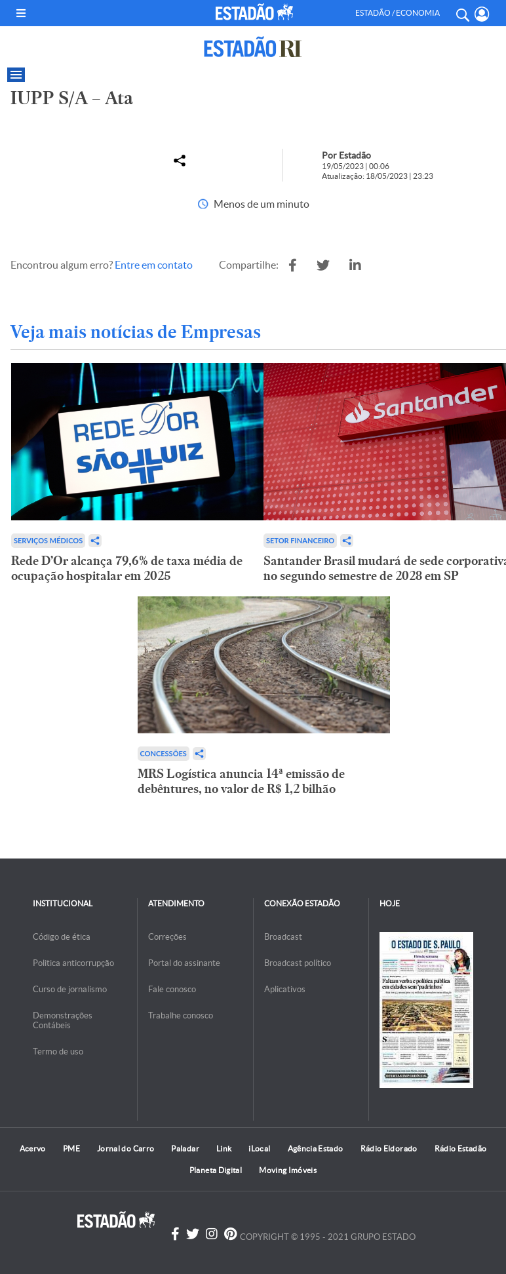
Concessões (163, 753)
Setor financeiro (300, 540)
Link (223, 1148)
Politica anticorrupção (73, 963)
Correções (167, 937)
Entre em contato (154, 265)
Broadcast (283, 937)
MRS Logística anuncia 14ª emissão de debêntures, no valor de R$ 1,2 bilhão (241, 781)
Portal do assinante (184, 963)
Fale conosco (172, 989)
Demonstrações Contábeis (62, 1020)
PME (71, 1148)
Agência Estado (315, 1148)
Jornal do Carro (125, 1148)
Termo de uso (58, 1051)
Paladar (185, 1148)
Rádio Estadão (461, 1148)
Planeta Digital (215, 1170)
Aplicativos (284, 989)
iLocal (259, 1148)
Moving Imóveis (288, 1170)
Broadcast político (297, 963)
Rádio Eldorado (389, 1148)
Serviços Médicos (48, 540)
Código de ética (61, 937)
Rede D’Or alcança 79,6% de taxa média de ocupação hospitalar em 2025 (127, 568)
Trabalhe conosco (180, 1015)
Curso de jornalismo (70, 989)
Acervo (33, 1148)
